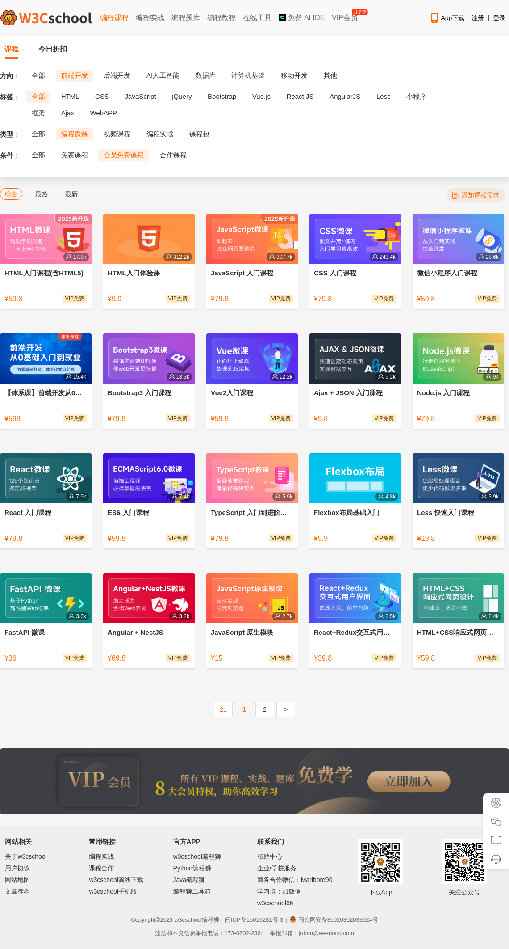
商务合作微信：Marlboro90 (295, 879)
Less (383, 96)
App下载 (447, 18)
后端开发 (117, 75)
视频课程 (117, 134)
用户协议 (17, 868)
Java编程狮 (189, 879)
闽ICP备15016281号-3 (254, 919)
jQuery (182, 96)
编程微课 (74, 134)
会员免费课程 (124, 155)
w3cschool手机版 (113, 891)
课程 (11, 49)
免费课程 (74, 155)
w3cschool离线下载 (116, 879)
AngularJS (345, 96)
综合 (11, 194)
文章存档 (17, 891)
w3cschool (188, 919)
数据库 (206, 75)
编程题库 (185, 17)
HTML (70, 96)
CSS (102, 96)
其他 (330, 75)
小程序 (416, 96)
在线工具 (257, 17)
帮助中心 (269, 856)
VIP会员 (345, 15)
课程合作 (101, 868)
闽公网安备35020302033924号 (333, 919)
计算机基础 (248, 75)
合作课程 (173, 155)
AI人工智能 (162, 75)
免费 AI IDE (302, 17)
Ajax (67, 113)
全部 (38, 75)
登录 (499, 17)
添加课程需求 (475, 195)
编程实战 (150, 17)
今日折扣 (52, 49)
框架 (38, 113)
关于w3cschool (25, 856)
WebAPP (103, 113)
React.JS (300, 96)
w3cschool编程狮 (197, 856)
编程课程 (114, 17)
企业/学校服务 (276, 868)
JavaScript (140, 96)
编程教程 (221, 17)
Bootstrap (222, 96)
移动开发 (294, 75)
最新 (71, 194)
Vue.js (261, 96)
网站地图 (17, 879)
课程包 (199, 134)
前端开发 (74, 75)
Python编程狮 (192, 868)
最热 (41, 194)
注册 (477, 17)
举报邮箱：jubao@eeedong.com (312, 933)
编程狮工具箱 (192, 891)
